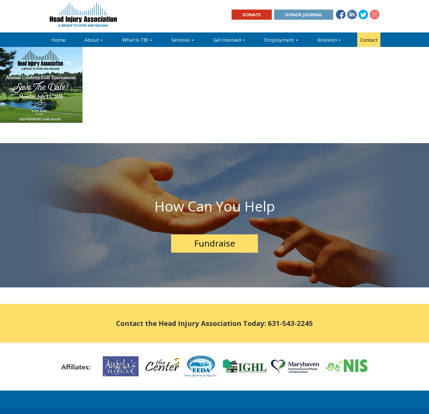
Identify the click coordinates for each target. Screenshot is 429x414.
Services (182, 40)
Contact (368, 40)
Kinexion (329, 40)
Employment (281, 40)
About (94, 40)
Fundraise (214, 243)
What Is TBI (137, 40)
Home (58, 40)
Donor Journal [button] (303, 14)
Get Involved (229, 40)
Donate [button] (252, 14)
